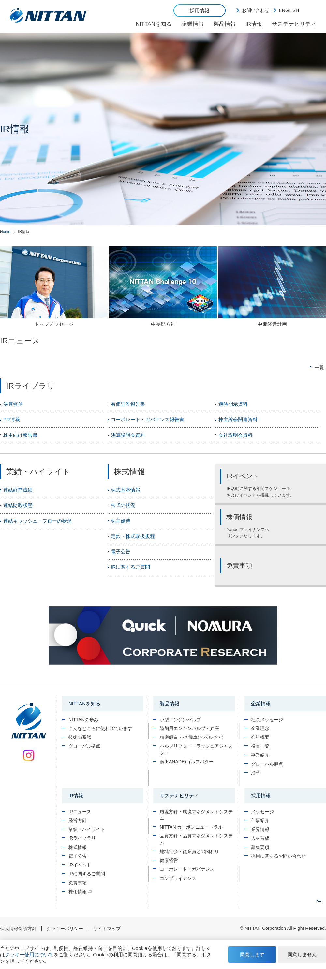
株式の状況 (123, 505)
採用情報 (199, 10)
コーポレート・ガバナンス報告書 (147, 419)
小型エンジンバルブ (180, 719)
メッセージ (262, 811)
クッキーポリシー (65, 928)
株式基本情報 (125, 490)
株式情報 (77, 847)
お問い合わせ (255, 10)
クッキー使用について (29, 954)
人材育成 (260, 838)
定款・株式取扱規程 (133, 536)
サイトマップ (107, 928)
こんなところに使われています (100, 728)
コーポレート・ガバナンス (187, 869)
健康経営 (169, 860)
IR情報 (253, 24)
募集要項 (260, 847)
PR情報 (11, 419)
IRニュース (79, 811)
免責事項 (77, 882)
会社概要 (260, 737)
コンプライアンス (178, 878)
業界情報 (260, 829)
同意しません (302, 954)
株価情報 (77, 891)
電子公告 (120, 551)
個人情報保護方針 (18, 928)
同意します (252, 954)
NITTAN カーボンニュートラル (191, 827)
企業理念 (260, 728)
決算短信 (13, 404)
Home (5, 232)
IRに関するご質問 (130, 567)
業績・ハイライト (86, 829)
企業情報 (193, 24)
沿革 (255, 772)
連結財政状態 (18, 505)
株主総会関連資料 (238, 419)
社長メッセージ (267, 719)
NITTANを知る (154, 24)
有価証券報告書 (128, 404)
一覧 (319, 367)
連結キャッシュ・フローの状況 (37, 521)
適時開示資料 (233, 404)
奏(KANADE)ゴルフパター (187, 761)
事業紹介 (260, 755)
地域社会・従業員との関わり (189, 851)
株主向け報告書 (20, 435)
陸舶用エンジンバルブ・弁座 (189, 728)
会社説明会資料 (235, 435)
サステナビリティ (294, 24)
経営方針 (77, 820)
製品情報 (225, 24)
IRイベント (79, 864)
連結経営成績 (18, 490)
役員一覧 (260, 746)
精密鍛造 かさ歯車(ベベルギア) (191, 737)
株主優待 (120, 521)
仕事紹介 (260, 820)
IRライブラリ (82, 838)
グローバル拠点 (84, 746)
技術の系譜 (79, 737)
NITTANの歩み (83, 719)
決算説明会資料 (128, 435)
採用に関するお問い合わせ (278, 856)
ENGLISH (289, 10)
